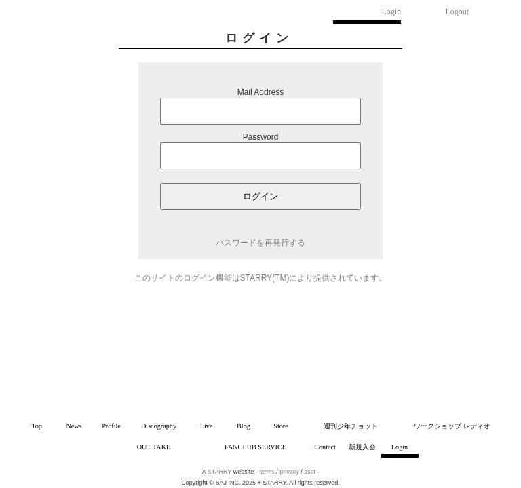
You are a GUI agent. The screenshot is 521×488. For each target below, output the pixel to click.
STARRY (220, 471)
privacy (289, 471)
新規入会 (362, 447)
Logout (457, 11)
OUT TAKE (153, 447)
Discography (158, 426)
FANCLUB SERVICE (255, 447)
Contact (325, 447)
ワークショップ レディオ (452, 426)
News (73, 426)
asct (309, 471)
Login (392, 11)
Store (280, 426)
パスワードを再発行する (260, 242)
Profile (111, 426)
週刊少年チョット (351, 426)
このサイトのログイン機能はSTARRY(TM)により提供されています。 (260, 278)
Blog (243, 426)
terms (267, 471)
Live (206, 426)
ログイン (260, 196)
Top (36, 426)
